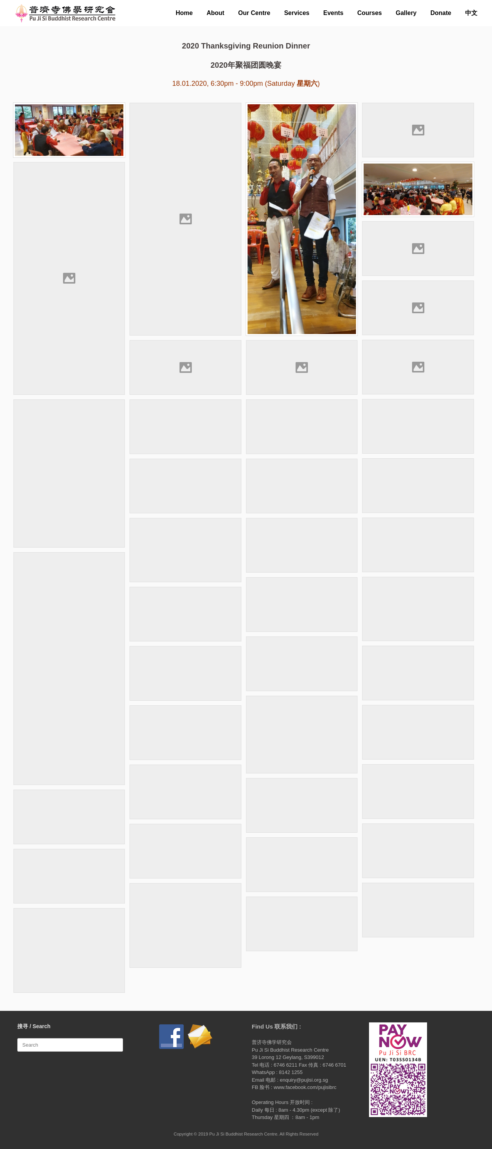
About (215, 13)
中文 (471, 13)
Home (184, 13)
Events (333, 13)
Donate (440, 13)
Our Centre (254, 13)
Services (296, 13)
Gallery (406, 13)
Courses (369, 13)
